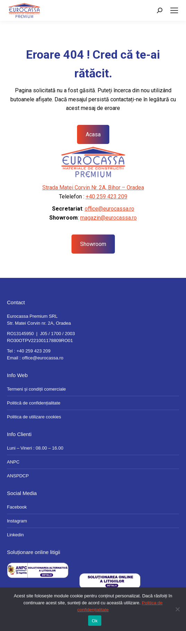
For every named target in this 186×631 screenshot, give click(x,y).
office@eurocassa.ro (109, 208)
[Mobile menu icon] (174, 10)
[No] (177, 609)
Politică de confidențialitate (33, 403)
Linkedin (15, 534)
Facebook (17, 507)
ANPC (13, 461)
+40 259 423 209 (106, 196)
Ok (95, 620)
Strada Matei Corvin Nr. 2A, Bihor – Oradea (93, 187)
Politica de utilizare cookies (34, 416)
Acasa (93, 134)
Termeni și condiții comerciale (36, 389)
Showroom (93, 244)
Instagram (17, 520)
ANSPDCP (18, 475)
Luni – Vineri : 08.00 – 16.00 (35, 448)
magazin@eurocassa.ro (108, 217)
